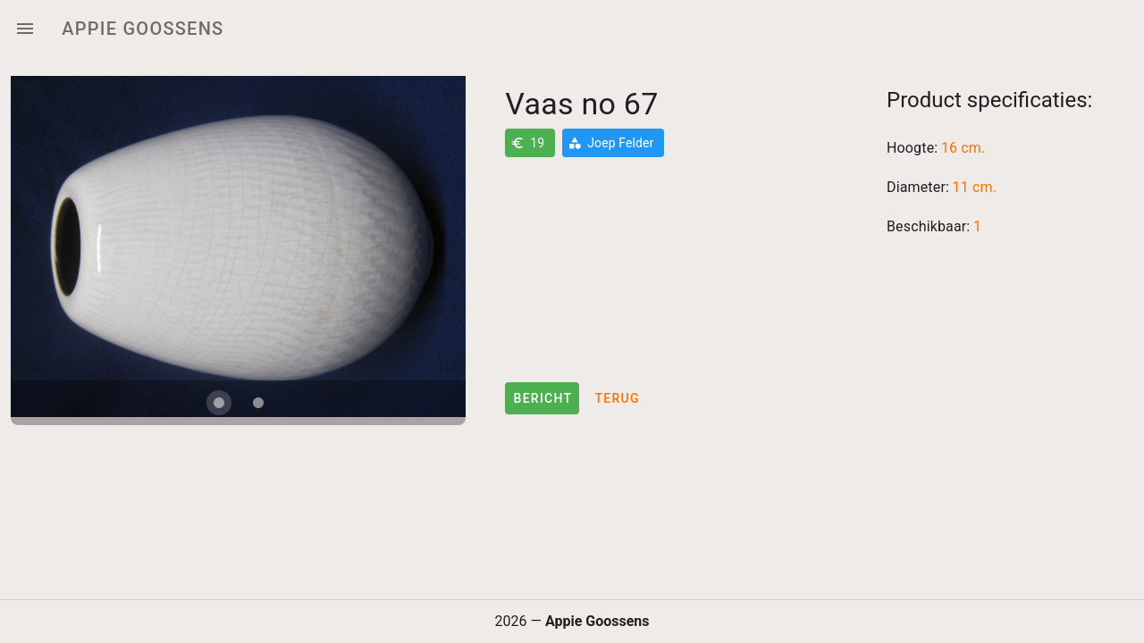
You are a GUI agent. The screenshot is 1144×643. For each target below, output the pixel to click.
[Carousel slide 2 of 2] (258, 402)
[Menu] (25, 28)
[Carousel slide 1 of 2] (218, 402)
